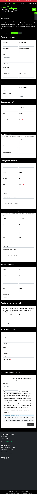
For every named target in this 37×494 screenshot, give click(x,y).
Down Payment (6, 359)
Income (21, 184)
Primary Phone (7, 119)
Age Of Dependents (23, 73)
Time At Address (7, 93)
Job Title (22, 166)
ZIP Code (22, 107)
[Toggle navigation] (34, 9)
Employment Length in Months (10, 203)
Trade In (5, 365)
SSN (4, 54)
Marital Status (6, 61)
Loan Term (5, 353)
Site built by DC (24, 491)
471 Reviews (24, 3)
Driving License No (24, 48)
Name (4, 166)
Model (4, 347)
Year (4, 334)
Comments (5, 383)
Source (21, 314)
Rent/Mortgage (23, 87)
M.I (20, 269)
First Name (6, 42)
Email (21, 119)
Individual (14, 33)
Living (4, 87)
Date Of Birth (6, 67)
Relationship (6, 294)
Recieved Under (6, 321)
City (4, 113)
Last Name (6, 48)
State (21, 113)
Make (4, 341)
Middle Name (22, 42)
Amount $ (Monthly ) (8, 314)
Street (4, 107)
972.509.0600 (32, 3)
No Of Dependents (6, 73)
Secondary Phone (7, 126)
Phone (4, 172)
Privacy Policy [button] (17, 491)
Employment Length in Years (9, 197)
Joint (20, 33)
